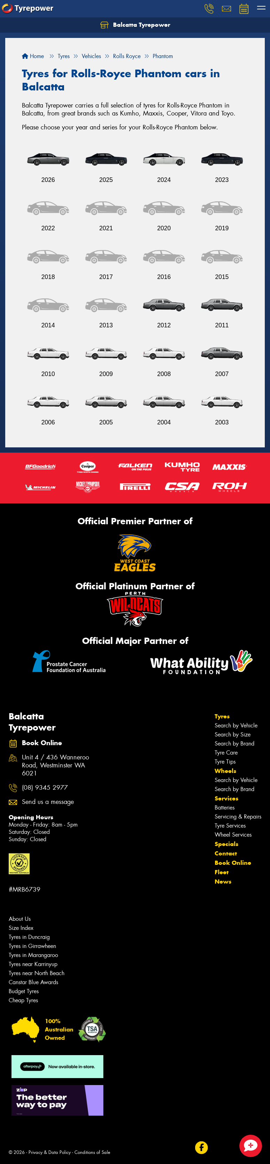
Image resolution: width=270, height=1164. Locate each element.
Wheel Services (233, 834)
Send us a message (48, 802)
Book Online (233, 863)
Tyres (222, 716)
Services (226, 798)
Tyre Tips (225, 761)
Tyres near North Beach (36, 973)
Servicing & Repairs (238, 816)
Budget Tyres (24, 991)
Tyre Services (230, 825)
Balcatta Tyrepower (135, 25)
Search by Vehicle (236, 725)
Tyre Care (226, 752)
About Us (20, 919)
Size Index (21, 928)
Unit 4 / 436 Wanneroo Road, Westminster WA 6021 (55, 766)
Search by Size (233, 734)
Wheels (225, 771)
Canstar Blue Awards (33, 982)
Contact (226, 853)
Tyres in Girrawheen (32, 946)
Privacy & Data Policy (50, 1152)
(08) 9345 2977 (45, 788)
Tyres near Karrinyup (33, 964)
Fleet (222, 872)
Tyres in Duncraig (29, 937)
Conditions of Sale (92, 1152)
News (223, 881)
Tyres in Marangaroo (33, 955)
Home (33, 56)
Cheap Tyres (23, 1000)
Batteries (225, 807)
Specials (226, 844)
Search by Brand (234, 743)
